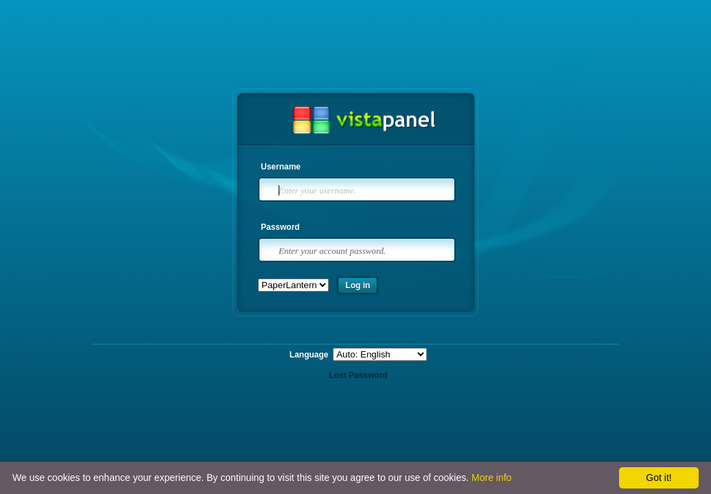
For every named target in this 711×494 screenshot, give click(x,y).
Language (310, 355)
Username (281, 167)
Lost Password (358, 375)
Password (280, 227)
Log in (357, 285)
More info (491, 477)
